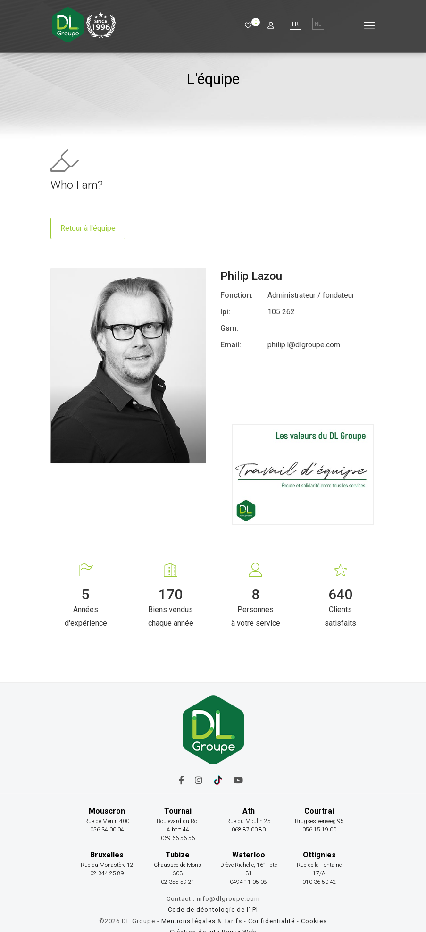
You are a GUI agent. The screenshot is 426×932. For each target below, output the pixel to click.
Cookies (314, 920)
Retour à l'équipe (88, 228)
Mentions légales (188, 920)
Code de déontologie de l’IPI (213, 909)
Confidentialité (272, 920)
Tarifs (233, 920)
